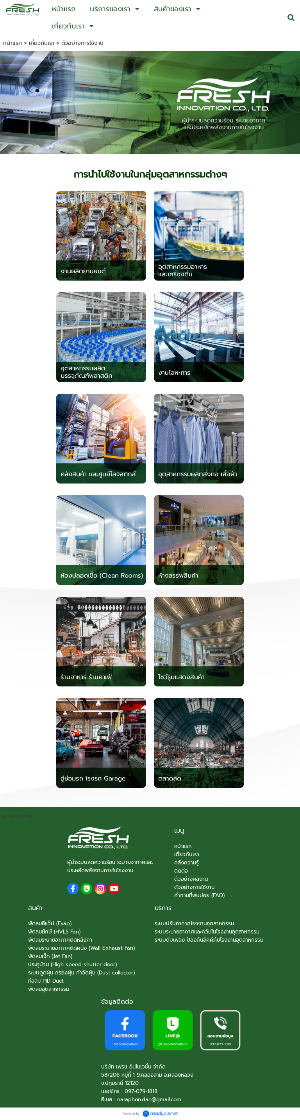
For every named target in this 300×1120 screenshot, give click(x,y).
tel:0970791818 (17, 816)
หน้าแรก (12, 43)
